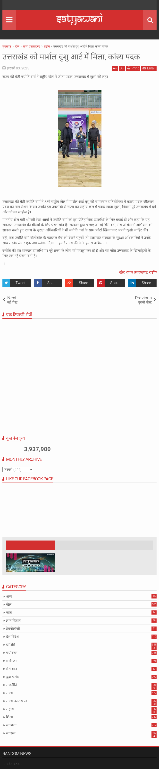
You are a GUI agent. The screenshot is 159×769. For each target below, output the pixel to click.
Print (133, 68)
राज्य (9, 693)
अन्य (9, 596)
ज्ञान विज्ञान (13, 620)
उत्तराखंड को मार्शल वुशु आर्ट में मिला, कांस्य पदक (71, 56)
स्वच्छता (11, 725)
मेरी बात (11, 669)
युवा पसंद (12, 677)
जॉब (9, 612)
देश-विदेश (12, 637)
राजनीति (11, 685)
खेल (121, 272)
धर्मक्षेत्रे (10, 645)
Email (148, 68)
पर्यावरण (11, 653)
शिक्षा (9, 717)
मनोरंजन (11, 661)
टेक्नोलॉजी (13, 629)
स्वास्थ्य (11, 733)
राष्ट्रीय (153, 272)
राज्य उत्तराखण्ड (136, 272)
